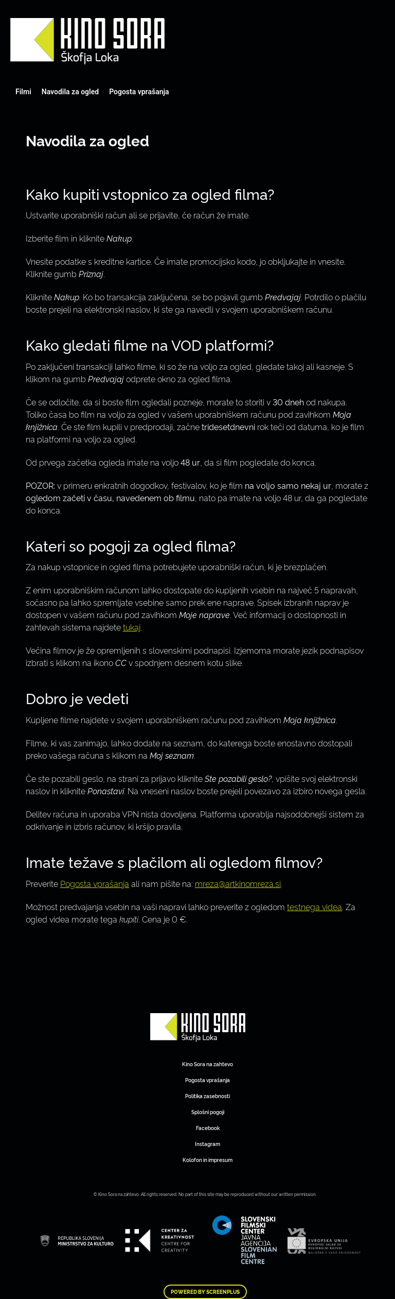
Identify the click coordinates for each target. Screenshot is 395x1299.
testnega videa (314, 906)
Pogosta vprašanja (139, 92)
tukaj (131, 627)
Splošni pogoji (207, 1111)
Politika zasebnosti (207, 1095)
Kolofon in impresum (207, 1159)
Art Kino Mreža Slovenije (87, 41)
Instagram (207, 1143)
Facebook (208, 1127)
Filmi (23, 92)
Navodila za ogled (70, 92)
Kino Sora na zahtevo (207, 1064)
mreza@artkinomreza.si (238, 883)
